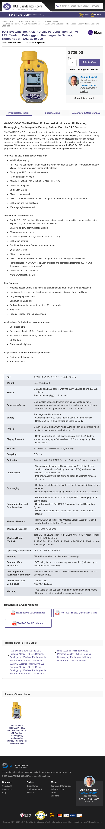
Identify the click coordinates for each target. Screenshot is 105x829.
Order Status (32, 786)
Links (53, 793)
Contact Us (7, 789)
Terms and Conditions (61, 786)
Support (96, 14)
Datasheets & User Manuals (86, 113)
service (83, 14)
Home (4, 22)
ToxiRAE (12, 22)
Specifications (52, 113)
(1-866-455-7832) (36, 15)
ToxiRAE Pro (23, 22)
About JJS (6, 786)
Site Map (55, 796)
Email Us (84, 91)
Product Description (18, 113)
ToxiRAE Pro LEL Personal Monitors (45, 22)
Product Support (34, 789)
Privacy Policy (57, 789)
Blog (4, 793)
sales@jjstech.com (42, 776)
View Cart (31, 793)
